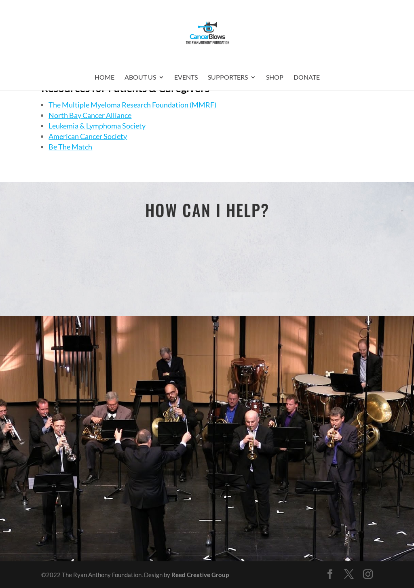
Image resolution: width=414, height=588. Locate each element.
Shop (274, 77)
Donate (307, 77)
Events (186, 77)
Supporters (228, 77)
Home (104, 77)
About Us (140, 77)
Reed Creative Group (200, 574)
